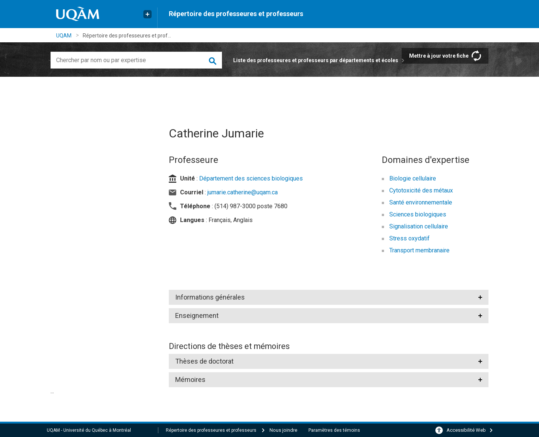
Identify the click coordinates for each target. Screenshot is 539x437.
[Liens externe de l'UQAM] (147, 14)
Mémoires (190, 379)
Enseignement (197, 315)
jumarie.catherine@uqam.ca (242, 192)
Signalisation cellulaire (418, 226)
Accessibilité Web (466, 430)
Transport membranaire (419, 250)
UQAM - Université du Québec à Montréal (89, 430)
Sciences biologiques (417, 214)
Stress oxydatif (409, 238)
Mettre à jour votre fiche (439, 56)
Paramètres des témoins (334, 430)
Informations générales (210, 297)
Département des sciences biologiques (251, 178)
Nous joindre (283, 430)
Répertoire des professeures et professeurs (236, 14)
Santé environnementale (420, 202)
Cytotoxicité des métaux (421, 190)
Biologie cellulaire (412, 178)
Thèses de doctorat (204, 361)
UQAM (63, 36)
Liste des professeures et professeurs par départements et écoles (315, 60)
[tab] (329, 297)
